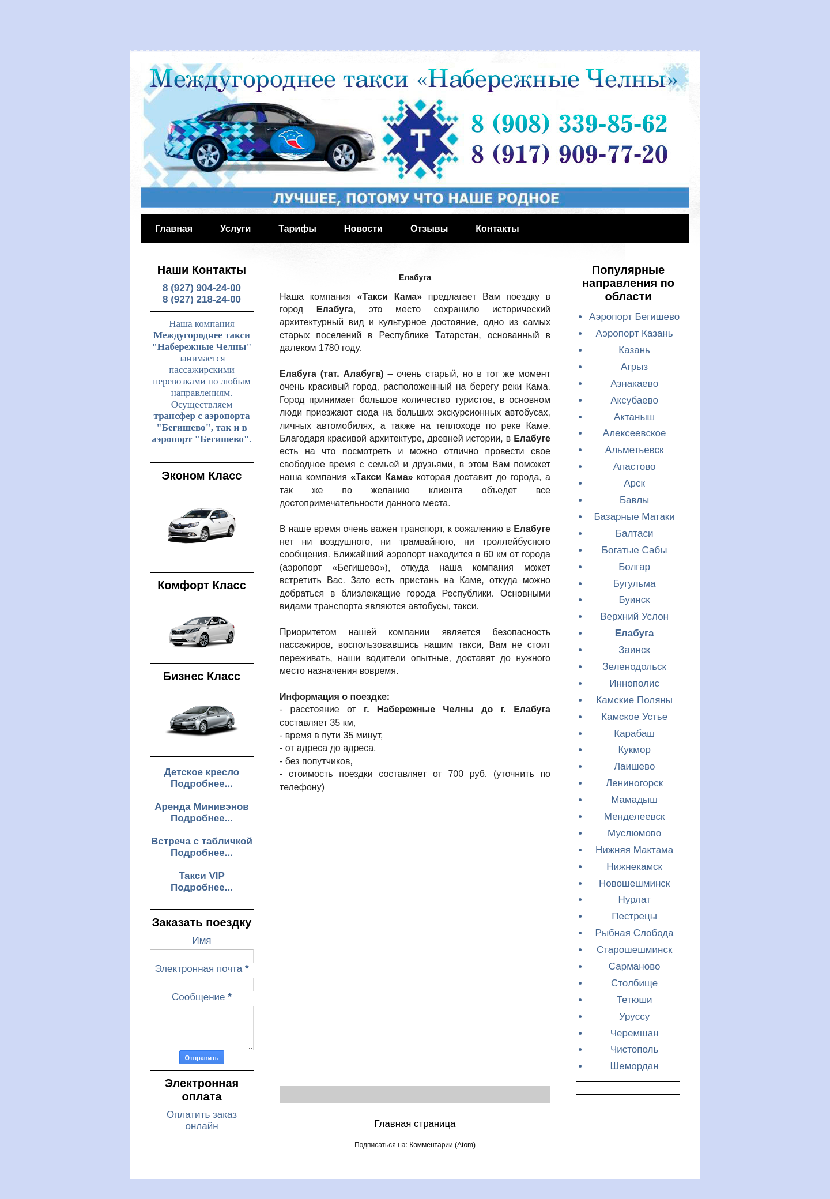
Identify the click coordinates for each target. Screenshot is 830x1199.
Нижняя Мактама (634, 849)
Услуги (235, 228)
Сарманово (635, 966)
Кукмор (634, 749)
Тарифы (297, 228)
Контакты (497, 228)
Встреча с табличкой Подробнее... (201, 847)
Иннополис (634, 683)
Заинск (634, 649)
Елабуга (634, 633)
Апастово (634, 466)
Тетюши (634, 999)
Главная (174, 228)
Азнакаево (634, 383)
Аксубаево (634, 400)
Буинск (634, 599)
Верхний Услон (634, 616)
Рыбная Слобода (634, 932)
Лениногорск (634, 783)
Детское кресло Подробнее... (202, 778)
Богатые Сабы (634, 550)
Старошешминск (634, 949)
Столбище (634, 983)
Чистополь (634, 1049)
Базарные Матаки (634, 516)
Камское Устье (634, 716)
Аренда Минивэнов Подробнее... (201, 812)
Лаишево (634, 766)
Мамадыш (634, 799)
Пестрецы (634, 916)
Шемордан (634, 1066)
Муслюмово (634, 833)
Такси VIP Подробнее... (202, 881)
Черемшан (634, 1033)
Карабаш (634, 733)
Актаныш (634, 417)
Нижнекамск (634, 866)
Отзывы (429, 228)
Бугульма (634, 583)
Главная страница (415, 1123)
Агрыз (634, 366)
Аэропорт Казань (634, 333)
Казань (634, 350)
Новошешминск (634, 883)
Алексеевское (634, 433)
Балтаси (635, 533)
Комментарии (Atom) (442, 1145)
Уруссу (634, 1016)
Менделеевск (634, 816)
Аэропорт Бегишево (634, 316)
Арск (634, 483)
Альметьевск (634, 449)
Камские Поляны (634, 700)
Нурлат (634, 899)
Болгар (634, 566)
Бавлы (634, 500)
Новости (363, 228)
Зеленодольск (634, 666)
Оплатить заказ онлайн (202, 1120)
